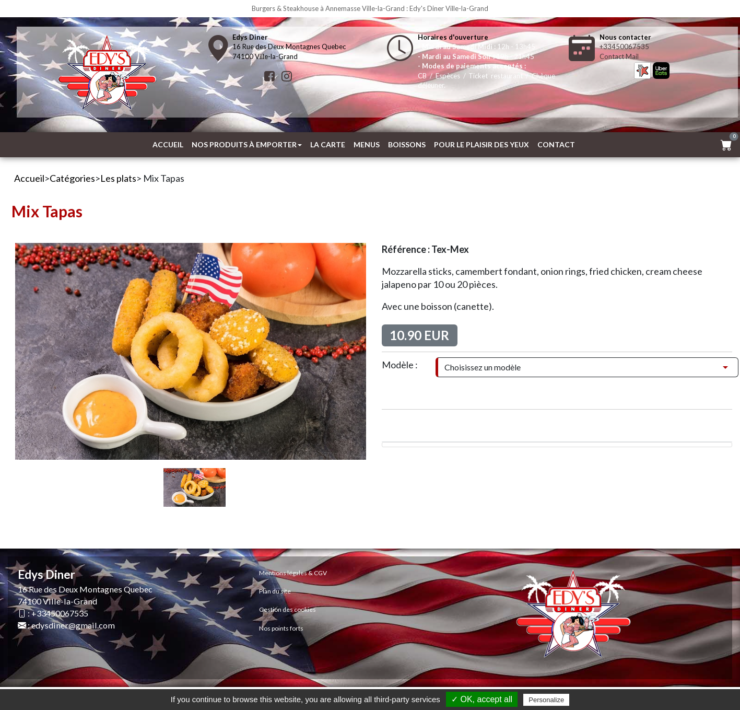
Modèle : (400, 364)
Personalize (546, 700)
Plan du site (275, 591)
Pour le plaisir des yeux (481, 144)
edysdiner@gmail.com (73, 625)
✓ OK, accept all (481, 699)
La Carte (327, 144)
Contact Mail (619, 56)
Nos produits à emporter (247, 144)
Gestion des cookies (287, 609)
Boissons (407, 144)
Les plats (118, 178)
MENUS (367, 144)
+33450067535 (624, 46)
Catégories (72, 178)
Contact (556, 144)
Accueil (167, 144)
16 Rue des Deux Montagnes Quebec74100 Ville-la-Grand (289, 47)
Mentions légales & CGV (293, 573)
